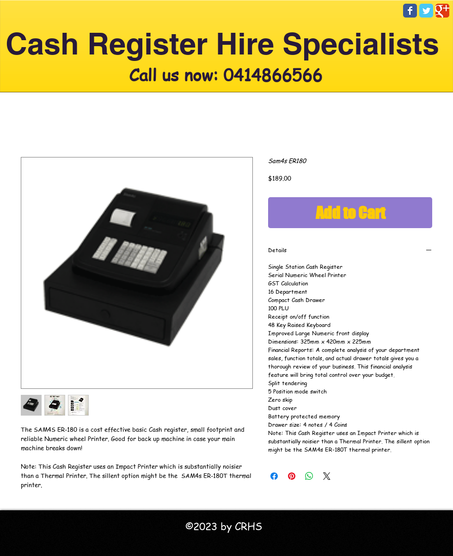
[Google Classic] (442, 11)
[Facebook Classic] (410, 11)
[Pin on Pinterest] (291, 476)
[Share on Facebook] (274, 476)
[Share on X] (326, 476)
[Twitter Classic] (426, 11)
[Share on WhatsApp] (309, 476)
